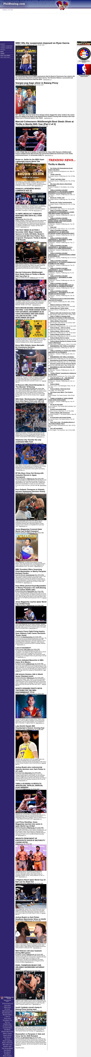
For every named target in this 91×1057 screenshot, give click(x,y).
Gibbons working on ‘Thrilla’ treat (59, 304)
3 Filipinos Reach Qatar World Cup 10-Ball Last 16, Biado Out (30, 881)
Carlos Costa (7, 1018)
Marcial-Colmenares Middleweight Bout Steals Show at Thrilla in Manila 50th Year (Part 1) (30, 274)
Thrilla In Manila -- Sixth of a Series (60, 327)
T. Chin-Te (7, 1016)
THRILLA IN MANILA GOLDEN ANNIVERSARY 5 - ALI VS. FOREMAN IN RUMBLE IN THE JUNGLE (59, 270)
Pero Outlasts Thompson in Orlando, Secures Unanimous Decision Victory (30, 490)
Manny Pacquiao (7, 1055)
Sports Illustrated (30, 575)
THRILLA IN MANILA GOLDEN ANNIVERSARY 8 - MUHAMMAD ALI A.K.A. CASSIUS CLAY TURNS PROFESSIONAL (60, 247)
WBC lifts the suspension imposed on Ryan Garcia (42, 43)
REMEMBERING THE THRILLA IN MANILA (62, 357)
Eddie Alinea (7, 1007)
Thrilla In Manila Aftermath (57, 324)
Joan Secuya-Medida (7, 1048)
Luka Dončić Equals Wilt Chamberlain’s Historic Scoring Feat (29, 727)
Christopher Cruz (7, 1020)
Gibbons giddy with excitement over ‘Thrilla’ (63, 313)
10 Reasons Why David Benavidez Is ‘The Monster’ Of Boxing (29, 386)
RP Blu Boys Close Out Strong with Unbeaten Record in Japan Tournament (29, 475)
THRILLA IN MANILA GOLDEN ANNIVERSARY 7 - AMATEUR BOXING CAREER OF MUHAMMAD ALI (61, 254)
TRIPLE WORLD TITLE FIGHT (58, 321)
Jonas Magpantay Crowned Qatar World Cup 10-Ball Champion (28, 530)
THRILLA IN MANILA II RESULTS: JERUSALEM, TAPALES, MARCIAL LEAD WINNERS (29, 785)
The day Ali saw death (56, 404)
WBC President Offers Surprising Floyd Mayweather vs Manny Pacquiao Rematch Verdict (30, 571)
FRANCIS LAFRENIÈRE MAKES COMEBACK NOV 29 (28, 190)
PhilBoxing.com (31, 45)
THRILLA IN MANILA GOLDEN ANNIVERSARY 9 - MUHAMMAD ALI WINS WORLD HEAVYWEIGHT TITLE (60, 239)
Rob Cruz (7, 1022)
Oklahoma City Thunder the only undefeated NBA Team (28, 441)
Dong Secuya (7, 1000)
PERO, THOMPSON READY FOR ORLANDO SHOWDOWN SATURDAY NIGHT (29, 967)
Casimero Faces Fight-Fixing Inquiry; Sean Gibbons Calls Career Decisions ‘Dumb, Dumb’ (30, 633)
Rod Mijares (7, 1053)
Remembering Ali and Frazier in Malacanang (63, 360)
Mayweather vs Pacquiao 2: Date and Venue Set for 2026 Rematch (30, 1035)
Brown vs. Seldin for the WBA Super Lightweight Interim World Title (29, 160)
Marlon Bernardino (7, 1010)
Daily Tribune (27, 649)
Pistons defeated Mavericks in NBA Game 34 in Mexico (29, 661)
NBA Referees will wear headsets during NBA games (28, 952)
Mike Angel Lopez (7, 1044)
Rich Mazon (7, 1029)
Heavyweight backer (56, 207)
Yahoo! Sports (28, 772)
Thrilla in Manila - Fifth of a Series (59, 331)
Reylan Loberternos (7, 1042)
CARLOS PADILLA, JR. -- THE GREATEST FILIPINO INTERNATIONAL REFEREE (61, 378)
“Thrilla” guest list (55, 174)
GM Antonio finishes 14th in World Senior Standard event (29, 675)
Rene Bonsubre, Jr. (7, 1012)
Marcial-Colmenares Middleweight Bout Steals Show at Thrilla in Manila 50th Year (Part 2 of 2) (44, 122)
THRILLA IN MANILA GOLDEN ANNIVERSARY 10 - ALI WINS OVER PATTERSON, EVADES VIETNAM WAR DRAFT (61, 232)
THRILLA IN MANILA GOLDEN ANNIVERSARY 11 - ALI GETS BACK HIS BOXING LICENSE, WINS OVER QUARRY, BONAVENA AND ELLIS (60, 220)
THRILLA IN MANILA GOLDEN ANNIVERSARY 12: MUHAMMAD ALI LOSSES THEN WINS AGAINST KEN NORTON (61, 212)
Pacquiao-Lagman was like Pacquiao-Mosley (63, 363)
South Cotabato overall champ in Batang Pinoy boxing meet (28, 1008)
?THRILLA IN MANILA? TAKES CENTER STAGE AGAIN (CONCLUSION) (60, 399)
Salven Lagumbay (7, 1040)
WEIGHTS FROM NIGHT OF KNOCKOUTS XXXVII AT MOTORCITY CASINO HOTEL (30, 840)
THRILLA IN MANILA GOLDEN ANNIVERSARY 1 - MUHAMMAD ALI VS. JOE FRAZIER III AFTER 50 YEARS (61, 292)
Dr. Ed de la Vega (7, 1025)
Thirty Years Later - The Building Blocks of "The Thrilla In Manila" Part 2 (61, 423)
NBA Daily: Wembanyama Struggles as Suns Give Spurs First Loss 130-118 (30, 400)
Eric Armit (7, 1009)
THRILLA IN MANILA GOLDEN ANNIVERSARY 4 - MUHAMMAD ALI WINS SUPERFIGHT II (60, 277)
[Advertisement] (45, 27)
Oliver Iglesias (7, 1037)
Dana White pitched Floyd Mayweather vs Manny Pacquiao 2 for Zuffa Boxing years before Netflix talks (30, 588)
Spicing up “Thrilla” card (57, 197)
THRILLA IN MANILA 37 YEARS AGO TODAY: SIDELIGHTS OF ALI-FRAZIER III (62, 351)
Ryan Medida (7, 1050)
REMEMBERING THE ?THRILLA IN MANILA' (62, 346)
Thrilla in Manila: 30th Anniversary (60, 412)
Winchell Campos (7, 1014)
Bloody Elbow (30, 591)
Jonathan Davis (7, 1024)
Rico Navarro (7, 1052)
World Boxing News (27, 636)
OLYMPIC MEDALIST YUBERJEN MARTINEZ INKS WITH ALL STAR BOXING (28, 216)
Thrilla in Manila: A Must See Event (60, 389)
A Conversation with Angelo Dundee (60, 417)
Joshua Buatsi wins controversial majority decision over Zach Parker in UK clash (30, 769)
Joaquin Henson (7, 1035)
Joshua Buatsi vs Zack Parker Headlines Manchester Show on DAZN (30, 918)
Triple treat (53, 227)
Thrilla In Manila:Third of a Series (59, 338)
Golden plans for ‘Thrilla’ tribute (59, 308)
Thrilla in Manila (54, 384)
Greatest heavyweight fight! (58, 409)
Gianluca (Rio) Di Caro (7, 1031)
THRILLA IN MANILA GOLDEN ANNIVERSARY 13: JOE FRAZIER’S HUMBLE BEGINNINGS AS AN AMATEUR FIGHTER (61, 191)
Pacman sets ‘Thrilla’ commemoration (61, 202)
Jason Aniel (7, 1005)
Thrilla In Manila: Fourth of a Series (60, 334)
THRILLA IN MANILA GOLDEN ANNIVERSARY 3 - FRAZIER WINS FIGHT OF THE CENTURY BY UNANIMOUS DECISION (61, 285)
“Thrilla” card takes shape (57, 179)
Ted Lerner (7, 1039)
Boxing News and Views (29, 388)
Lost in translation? (23, 648)
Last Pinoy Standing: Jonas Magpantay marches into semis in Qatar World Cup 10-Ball (28, 824)
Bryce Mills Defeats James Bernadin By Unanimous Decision (30, 346)
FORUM (3, 53)
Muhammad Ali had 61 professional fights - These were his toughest (61, 299)
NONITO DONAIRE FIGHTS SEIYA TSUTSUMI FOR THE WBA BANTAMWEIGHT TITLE (28, 690)
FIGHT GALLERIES (6, 55)
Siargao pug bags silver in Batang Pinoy (36, 83)
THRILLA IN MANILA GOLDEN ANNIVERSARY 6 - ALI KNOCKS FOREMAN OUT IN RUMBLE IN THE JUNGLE (62, 262)
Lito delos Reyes (7, 1027)
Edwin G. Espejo (7, 1033)
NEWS (3, 51)
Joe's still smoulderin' (56, 428)
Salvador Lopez (7, 1046)
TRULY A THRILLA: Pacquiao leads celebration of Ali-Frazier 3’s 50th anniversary (61, 317)
